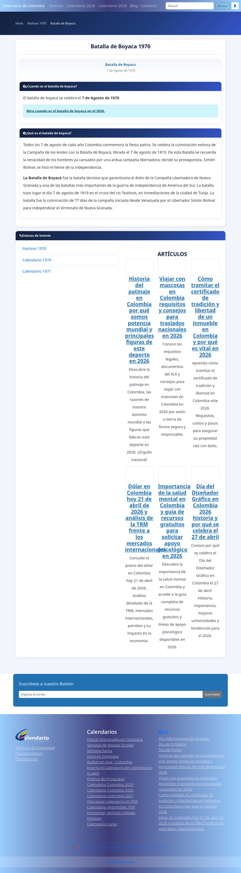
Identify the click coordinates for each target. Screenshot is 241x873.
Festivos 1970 (34, 248)
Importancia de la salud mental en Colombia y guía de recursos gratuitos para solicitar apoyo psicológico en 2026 (174, 521)
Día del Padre (170, 749)
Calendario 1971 (36, 271)
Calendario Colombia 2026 (110, 790)
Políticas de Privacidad (35, 747)
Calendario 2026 (80, 5)
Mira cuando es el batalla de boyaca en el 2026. (65, 111)
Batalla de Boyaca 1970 (120, 46)
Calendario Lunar (102, 824)
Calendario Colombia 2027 (110, 795)
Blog (134, 5)
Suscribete (212, 694)
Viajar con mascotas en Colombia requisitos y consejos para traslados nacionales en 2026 (172, 307)
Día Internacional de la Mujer (184, 738)
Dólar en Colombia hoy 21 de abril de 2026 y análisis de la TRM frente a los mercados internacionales (145, 518)
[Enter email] (111, 694)
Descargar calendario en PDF (112, 801)
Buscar (222, 6)
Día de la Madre (172, 744)
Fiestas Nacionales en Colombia (115, 739)
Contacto (149, 5)
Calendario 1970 (36, 259)
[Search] (190, 5)
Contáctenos (26, 759)
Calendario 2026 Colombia (120, 862)
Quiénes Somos (29, 753)
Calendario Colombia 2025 (110, 784)
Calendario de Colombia (23, 5)
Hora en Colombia (103, 756)
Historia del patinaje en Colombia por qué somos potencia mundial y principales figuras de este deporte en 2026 (139, 319)
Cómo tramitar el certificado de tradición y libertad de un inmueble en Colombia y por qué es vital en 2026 (205, 316)
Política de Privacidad (105, 778)
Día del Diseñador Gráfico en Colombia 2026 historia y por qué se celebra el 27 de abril (205, 512)
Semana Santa (99, 750)
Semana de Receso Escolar (110, 745)
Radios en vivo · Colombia (109, 762)
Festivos (56, 5)
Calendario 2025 (112, 5)
